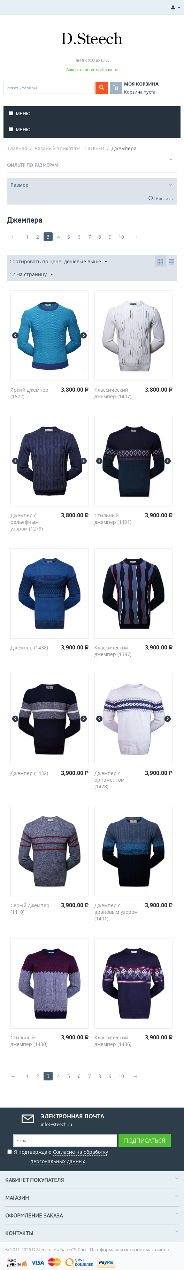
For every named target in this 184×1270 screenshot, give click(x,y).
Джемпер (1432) (29, 773)
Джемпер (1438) (29, 647)
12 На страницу (31, 274)
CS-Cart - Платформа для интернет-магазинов (120, 1249)
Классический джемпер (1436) (112, 1040)
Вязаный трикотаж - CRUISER (69, 148)
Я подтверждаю (57, 1156)
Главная (17, 148)
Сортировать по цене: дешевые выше (58, 261)
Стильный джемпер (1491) (112, 518)
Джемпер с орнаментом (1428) (109, 780)
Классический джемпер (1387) (112, 650)
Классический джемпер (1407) (112, 393)
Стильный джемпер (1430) (28, 1040)
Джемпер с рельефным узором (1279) (26, 522)
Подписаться (144, 1140)
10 (122, 236)
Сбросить (163, 198)
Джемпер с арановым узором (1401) (116, 912)
